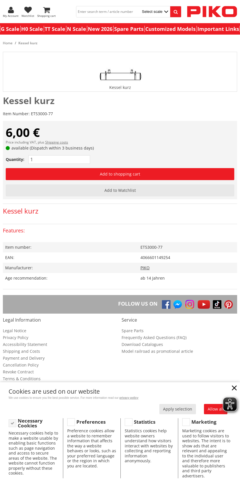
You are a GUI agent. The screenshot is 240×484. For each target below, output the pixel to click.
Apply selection (177, 409)
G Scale (10, 28)
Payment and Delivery (24, 358)
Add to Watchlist (120, 190)
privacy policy (128, 397)
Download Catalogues (142, 344)
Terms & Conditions (22, 378)
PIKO (145, 267)
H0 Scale (32, 28)
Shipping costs (56, 142)
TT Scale (55, 28)
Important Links (218, 28)
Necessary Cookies (30, 423)
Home (8, 43)
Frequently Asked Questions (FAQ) (154, 337)
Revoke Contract (18, 372)
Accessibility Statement (25, 344)
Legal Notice (14, 330)
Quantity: (15, 159)
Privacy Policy (15, 337)
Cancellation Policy (21, 365)
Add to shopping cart (120, 174)
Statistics (144, 422)
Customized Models (170, 28)
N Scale (76, 28)
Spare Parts (129, 28)
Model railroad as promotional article (157, 351)
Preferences (91, 422)
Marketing (204, 422)
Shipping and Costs (21, 351)
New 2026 (100, 28)
